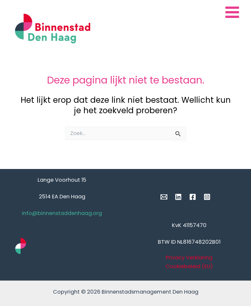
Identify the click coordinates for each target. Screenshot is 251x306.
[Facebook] (192, 196)
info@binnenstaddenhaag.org (62, 213)
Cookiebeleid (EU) (189, 266)
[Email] (163, 196)
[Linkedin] (178, 196)
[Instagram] (207, 196)
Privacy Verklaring (189, 257)
